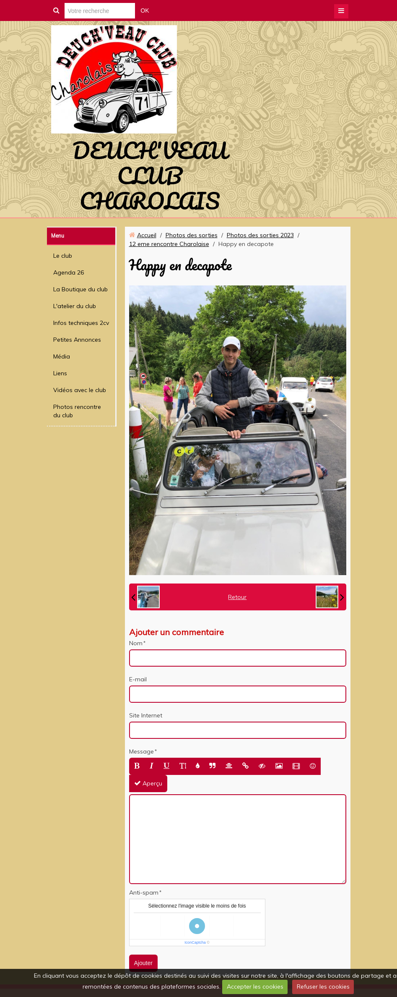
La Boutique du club (80, 289)
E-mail (138, 679)
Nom (136, 643)
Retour (237, 597)
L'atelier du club (74, 306)
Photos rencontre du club (77, 411)
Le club (62, 255)
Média (61, 356)
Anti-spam (143, 892)
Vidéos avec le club (79, 390)
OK (144, 10)
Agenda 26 (68, 272)
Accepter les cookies (255, 986)
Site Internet (145, 715)
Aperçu (148, 783)
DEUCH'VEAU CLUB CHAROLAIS (149, 175)
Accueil (146, 235)
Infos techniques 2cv (81, 323)
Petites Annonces (77, 339)
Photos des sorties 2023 (260, 235)
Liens (60, 373)
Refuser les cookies (323, 986)
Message (141, 751)
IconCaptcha (195, 942)
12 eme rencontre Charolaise (169, 244)
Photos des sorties (192, 235)
